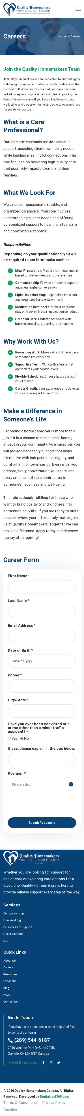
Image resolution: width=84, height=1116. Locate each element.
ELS (5, 938)
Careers (8, 965)
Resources (10, 972)
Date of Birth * (20, 650)
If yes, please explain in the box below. (41, 748)
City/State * (18, 700)
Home (62, 36)
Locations (9, 979)
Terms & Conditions (20, 1101)
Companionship (13, 911)
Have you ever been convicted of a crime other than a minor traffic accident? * (38, 727)
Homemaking (12, 918)
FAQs (6, 993)
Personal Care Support (17, 925)
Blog (6, 986)
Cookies (10, 1107)
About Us (9, 959)
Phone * (15, 675)
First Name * (19, 576)
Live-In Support (13, 932)
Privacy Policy (53, 1101)
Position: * (17, 773)
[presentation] (42, 804)
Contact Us (10, 999)
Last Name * (18, 601)
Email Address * (21, 625)
